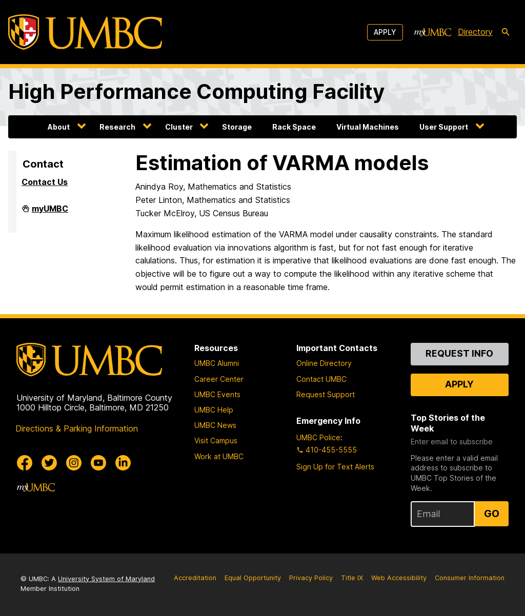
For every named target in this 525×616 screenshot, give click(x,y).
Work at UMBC (219, 456)
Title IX (352, 578)
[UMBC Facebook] (24, 462)
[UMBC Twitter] (49, 462)
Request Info (459, 353)
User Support (443, 126)
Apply (385, 32)
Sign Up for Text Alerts (335, 466)
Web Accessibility (399, 578)
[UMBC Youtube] (98, 462)
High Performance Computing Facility (196, 91)
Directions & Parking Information (76, 428)
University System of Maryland (106, 579)
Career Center (219, 379)
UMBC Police (318, 437)
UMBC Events (217, 394)
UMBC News (215, 425)
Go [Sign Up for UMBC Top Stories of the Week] (491, 513)
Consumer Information (469, 578)
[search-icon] (505, 32)
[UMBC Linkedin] (123, 462)
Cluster (179, 126)
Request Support (325, 394)
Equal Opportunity (253, 578)
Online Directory (324, 363)
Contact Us (45, 182)
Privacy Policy (311, 578)
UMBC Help (213, 409)
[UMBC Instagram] (74, 462)
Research (117, 126)
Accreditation (195, 578)
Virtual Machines (367, 126)
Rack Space (294, 126)
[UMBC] (85, 32)
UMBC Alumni (216, 363)
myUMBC (50, 212)
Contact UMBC (321, 379)
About (59, 126)
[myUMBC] (432, 32)
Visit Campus (215, 440)
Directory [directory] (475, 32)
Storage (237, 126)
